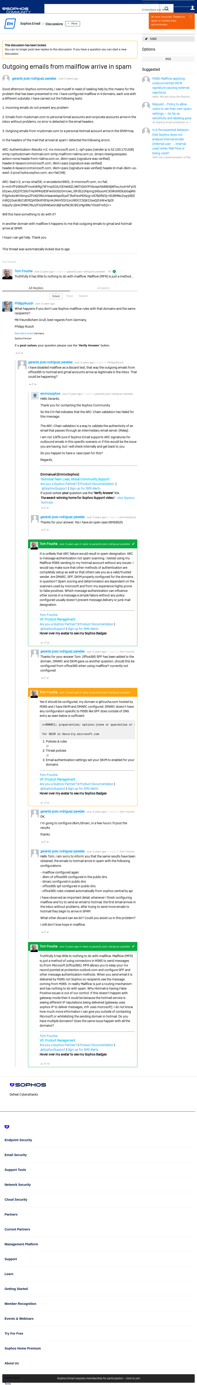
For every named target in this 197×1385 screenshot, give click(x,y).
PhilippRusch (24, 303)
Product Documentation (97, 484)
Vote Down (22, 353)
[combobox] (102, 8)
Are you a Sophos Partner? (59, 484)
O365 (153, 39)
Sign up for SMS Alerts (85, 488)
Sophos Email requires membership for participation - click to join (98, 1378)
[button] (167, 8)
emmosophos (50, 393)
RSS (168, 59)
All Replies (36, 288)
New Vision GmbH (24, 333)
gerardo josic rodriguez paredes (34, 78)
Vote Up (16, 353)
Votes (69, 295)
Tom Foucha (24, 271)
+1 (133, 543)
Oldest (56, 296)
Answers (103, 288)
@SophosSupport (54, 488)
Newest (83, 295)
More (84, 23)
